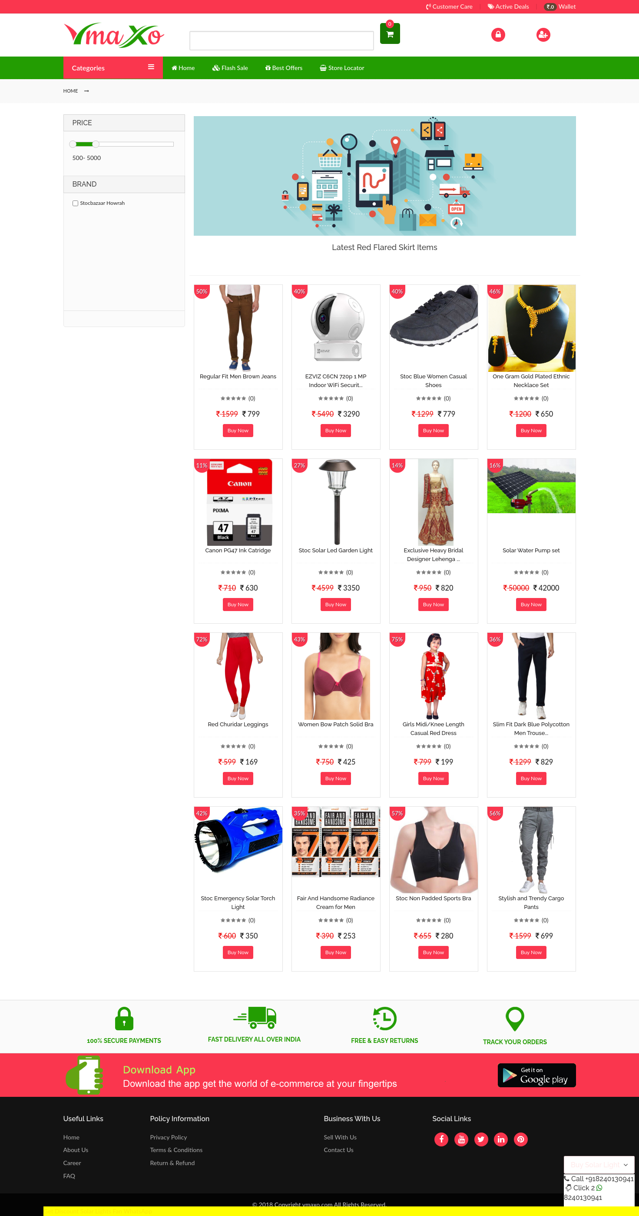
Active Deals (508, 6)
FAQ (69, 1175)
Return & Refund (172, 1162)
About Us (76, 1149)
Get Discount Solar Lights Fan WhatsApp (97, 1211)
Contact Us (338, 1149)
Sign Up (554, 33)
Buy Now (238, 430)
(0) (251, 398)
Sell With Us (340, 1137)
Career (72, 1162)
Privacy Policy (168, 1137)
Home (71, 1137)
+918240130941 (609, 1179)
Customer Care (449, 6)
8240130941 (583, 1197)
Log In (507, 33)
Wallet (560, 6)
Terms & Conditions (176, 1149)
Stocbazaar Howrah (99, 203)
